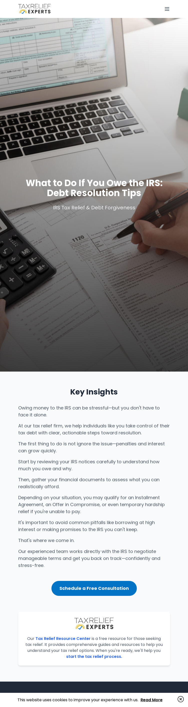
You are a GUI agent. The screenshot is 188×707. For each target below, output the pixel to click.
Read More (152, 700)
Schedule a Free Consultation (94, 588)
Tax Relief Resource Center (63, 638)
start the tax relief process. (94, 656)
